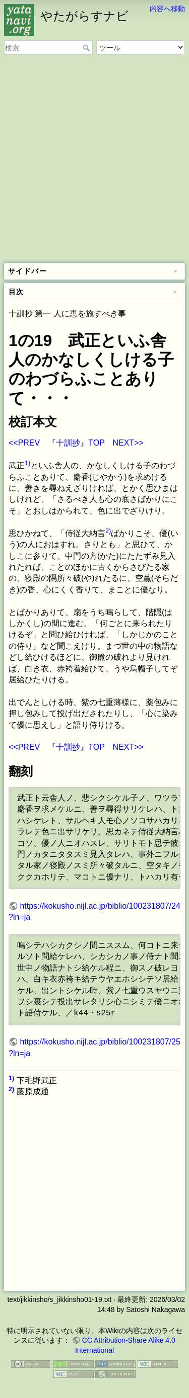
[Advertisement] (94, 159)
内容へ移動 (167, 9)
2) (108, 531)
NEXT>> (128, 443)
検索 (87, 47)
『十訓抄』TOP (76, 443)
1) (27, 463)
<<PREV (24, 443)
